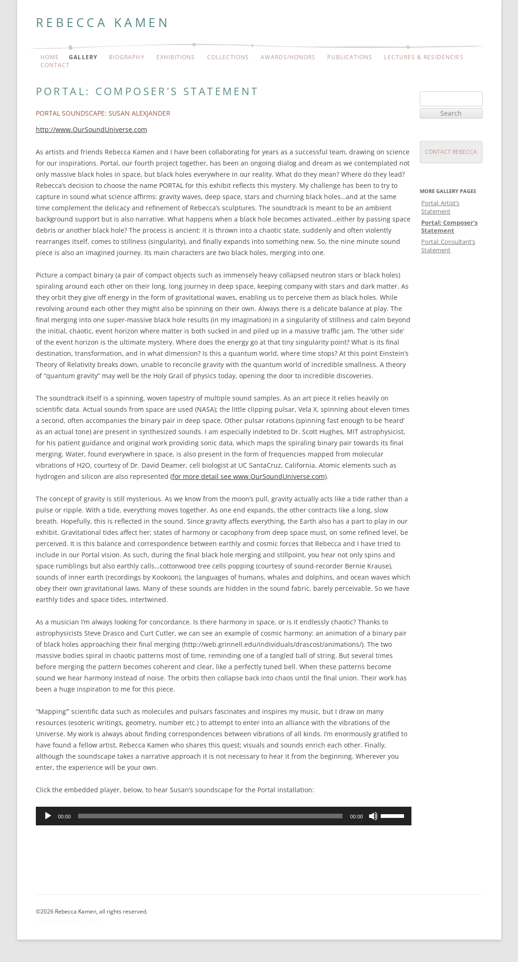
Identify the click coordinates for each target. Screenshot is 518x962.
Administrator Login (67, 923)
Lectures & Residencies (424, 57)
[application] (223, 816)
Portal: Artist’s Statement (440, 207)
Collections (228, 57)
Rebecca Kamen (103, 22)
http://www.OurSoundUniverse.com (91, 129)
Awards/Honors (288, 57)
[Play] (48, 816)
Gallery (83, 57)
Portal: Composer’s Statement (449, 226)
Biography (127, 57)
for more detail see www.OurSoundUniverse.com (248, 476)
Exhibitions (175, 57)
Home (49, 57)
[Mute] (373, 816)
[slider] (210, 816)
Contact (55, 65)
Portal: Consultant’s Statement (448, 245)
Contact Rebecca (451, 152)
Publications (349, 57)
